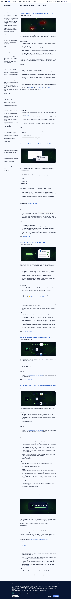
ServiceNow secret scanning (8, 163)
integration (24, 331)
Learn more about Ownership (32, 203)
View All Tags (22, 7)
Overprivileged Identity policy (40, 87)
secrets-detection (46, 574)
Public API (30, 565)
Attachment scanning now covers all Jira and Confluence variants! (10, 26)
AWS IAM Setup (41, 296)
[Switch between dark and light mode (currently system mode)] (61, 1)
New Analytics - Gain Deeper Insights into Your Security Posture (11, 117)
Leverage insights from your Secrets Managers (11, 156)
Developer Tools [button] (21, 1)
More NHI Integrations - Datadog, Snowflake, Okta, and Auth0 (10, 67)
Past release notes (6, 170)
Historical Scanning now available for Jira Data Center (11, 123)
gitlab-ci (41, 574)
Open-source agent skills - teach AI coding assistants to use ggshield (10, 16)
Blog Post (23, 546)
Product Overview (25, 543)
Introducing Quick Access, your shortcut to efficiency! (10, 120)
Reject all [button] (49, 596)
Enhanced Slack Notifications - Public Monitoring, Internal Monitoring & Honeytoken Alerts (11, 86)
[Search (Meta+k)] (66, 1)
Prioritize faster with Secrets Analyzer (9, 148)
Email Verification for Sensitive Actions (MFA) (11, 40)
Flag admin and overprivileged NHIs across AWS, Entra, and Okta (11, 34)
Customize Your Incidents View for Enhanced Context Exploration (10, 141)
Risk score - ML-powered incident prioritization (11, 72)
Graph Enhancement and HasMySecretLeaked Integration (11, 83)
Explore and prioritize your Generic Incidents (11, 155)
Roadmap (34, 1)
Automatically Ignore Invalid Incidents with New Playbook (10, 111)
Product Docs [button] (14, 1)
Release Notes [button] (28, 1)
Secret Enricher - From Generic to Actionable (11, 74)
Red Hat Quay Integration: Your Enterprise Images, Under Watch (10, 49)
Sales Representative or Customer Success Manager (39, 539)
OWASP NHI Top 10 (47, 532)
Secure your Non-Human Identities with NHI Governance (10, 146)
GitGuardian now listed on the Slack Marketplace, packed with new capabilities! (10, 29)
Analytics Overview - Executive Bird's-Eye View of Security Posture (11, 70)
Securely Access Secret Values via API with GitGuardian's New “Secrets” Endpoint (10, 133)
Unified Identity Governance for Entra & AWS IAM (10, 59)
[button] (58, 584)
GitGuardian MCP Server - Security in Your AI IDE (11, 130)
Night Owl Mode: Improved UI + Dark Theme (10, 56)
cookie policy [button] (36, 587)
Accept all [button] (56, 596)
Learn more (27, 115)
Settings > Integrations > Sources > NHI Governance (34, 375)
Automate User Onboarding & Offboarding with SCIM (11, 136)
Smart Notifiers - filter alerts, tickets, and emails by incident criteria (10, 13)
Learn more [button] (15, 596)
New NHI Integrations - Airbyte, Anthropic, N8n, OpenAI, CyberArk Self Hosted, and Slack (11, 77)
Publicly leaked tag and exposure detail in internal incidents (10, 43)
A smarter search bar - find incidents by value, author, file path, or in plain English (11, 19)
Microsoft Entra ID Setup (34, 296)
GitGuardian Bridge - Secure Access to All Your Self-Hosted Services (11, 93)
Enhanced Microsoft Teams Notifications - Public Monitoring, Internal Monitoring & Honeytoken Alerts (10, 22)
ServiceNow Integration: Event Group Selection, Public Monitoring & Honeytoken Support (11, 10)
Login (54, 1)
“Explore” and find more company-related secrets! (10, 97)
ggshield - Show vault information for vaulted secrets (11, 90)
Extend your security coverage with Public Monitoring (10, 114)
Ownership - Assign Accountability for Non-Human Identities (10, 54)
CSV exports (27, 212)
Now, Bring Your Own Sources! (8, 107)
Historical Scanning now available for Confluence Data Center (9, 126)
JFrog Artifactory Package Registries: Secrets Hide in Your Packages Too (10, 51)
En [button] (58, 1)
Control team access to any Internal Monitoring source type (11, 36)
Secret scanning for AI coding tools (9, 38)
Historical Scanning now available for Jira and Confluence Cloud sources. (11, 144)
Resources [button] (49, 1)
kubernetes (37, 574)
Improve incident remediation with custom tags (11, 150)
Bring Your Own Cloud (29, 122)
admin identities (30, 87)
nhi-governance (25, 236)
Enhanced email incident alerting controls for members (11, 159)
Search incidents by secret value (9, 161)
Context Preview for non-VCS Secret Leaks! (10, 105)
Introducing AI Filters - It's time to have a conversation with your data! (10, 103)
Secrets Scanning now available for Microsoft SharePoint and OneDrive (11, 129)
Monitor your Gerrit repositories (9, 31)
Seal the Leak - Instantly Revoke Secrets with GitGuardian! (10, 100)
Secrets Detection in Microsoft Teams (9, 138)
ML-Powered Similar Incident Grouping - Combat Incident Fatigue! (10, 62)
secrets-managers (31, 574)
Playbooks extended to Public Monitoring (10, 80)
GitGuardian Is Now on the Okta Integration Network (10, 46)
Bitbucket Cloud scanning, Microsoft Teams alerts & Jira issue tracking (10, 166)
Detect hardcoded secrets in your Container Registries (10, 153)
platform (30, 236)
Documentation (24, 545)
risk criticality (49, 87)
